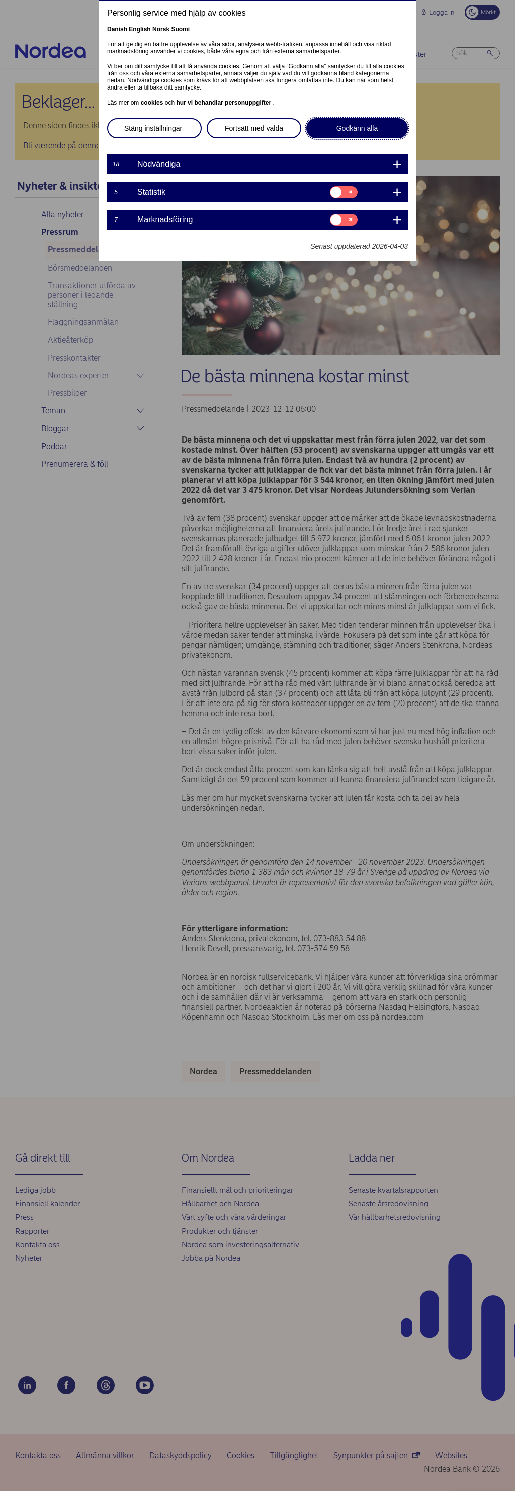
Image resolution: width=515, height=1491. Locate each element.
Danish (117, 29)
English (139, 29)
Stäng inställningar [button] (153, 128)
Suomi (180, 29)
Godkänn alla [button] (357, 128)
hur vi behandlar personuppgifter (224, 102)
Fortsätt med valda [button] (254, 128)
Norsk (160, 29)
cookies (153, 102)
